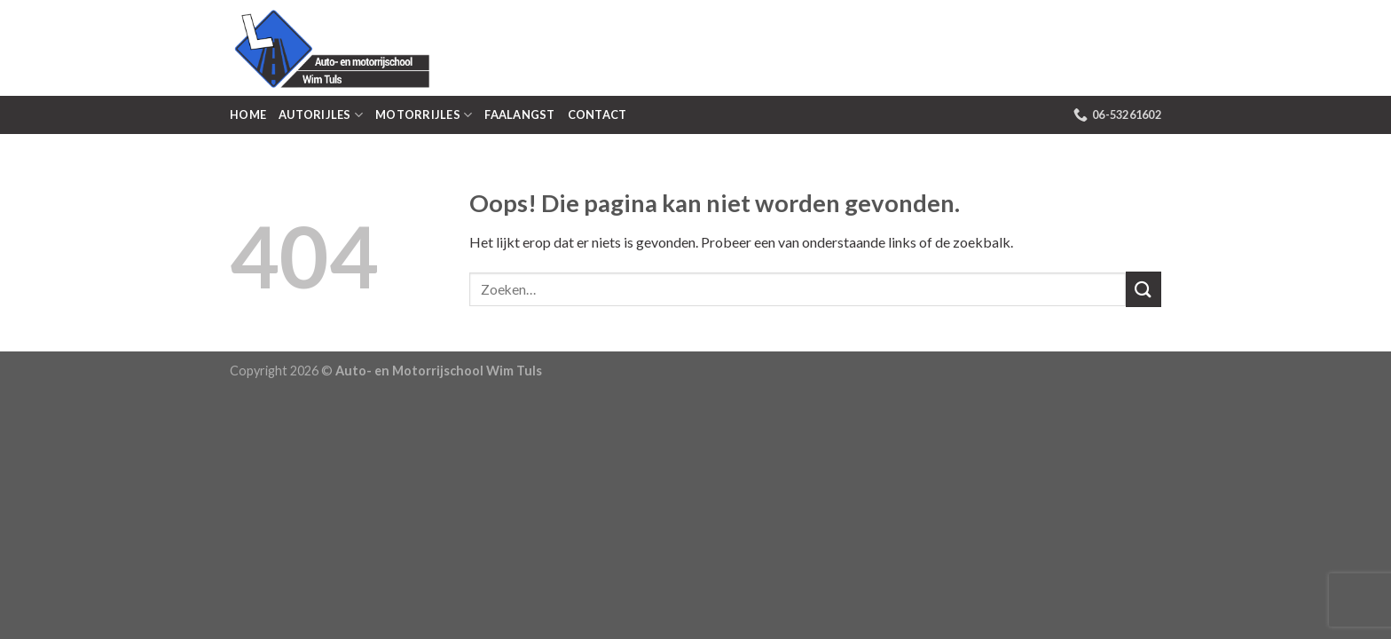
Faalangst (519, 114)
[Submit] (1143, 289)
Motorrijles (423, 114)
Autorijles (321, 114)
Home (248, 114)
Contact (597, 114)
